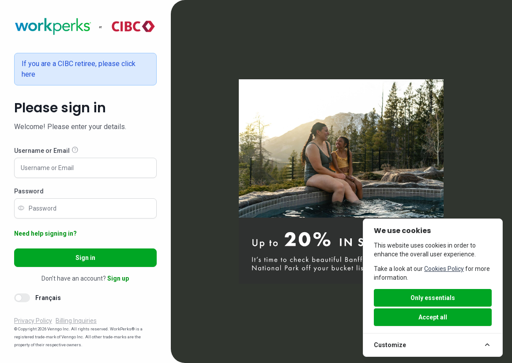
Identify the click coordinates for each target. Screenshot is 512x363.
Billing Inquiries (76, 320)
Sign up (118, 278)
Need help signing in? (45, 233)
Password (29, 191)
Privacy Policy (33, 320)
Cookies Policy (444, 268)
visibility (21, 208)
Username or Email (42, 150)
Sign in (85, 257)
